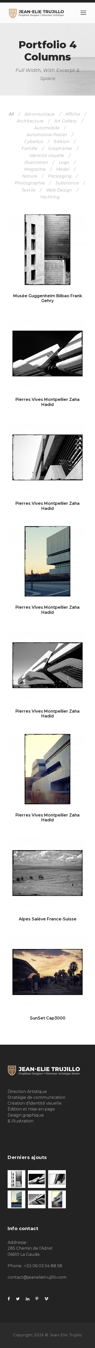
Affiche (72, 114)
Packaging (60, 176)
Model (63, 169)
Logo (64, 162)
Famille (30, 148)
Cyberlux (33, 141)
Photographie (30, 183)
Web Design (59, 190)
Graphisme (60, 148)
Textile (29, 190)
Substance (67, 183)
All (11, 114)
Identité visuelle (46, 155)
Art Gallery (65, 121)
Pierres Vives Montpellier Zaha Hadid (47, 402)
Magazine (35, 169)
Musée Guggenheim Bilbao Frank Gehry (47, 298)
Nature (29, 176)
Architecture (30, 121)
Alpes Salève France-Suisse (48, 919)
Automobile (47, 128)
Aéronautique (40, 114)
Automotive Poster (47, 134)
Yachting (50, 197)
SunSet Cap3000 (47, 1018)
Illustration (36, 162)
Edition (62, 141)
